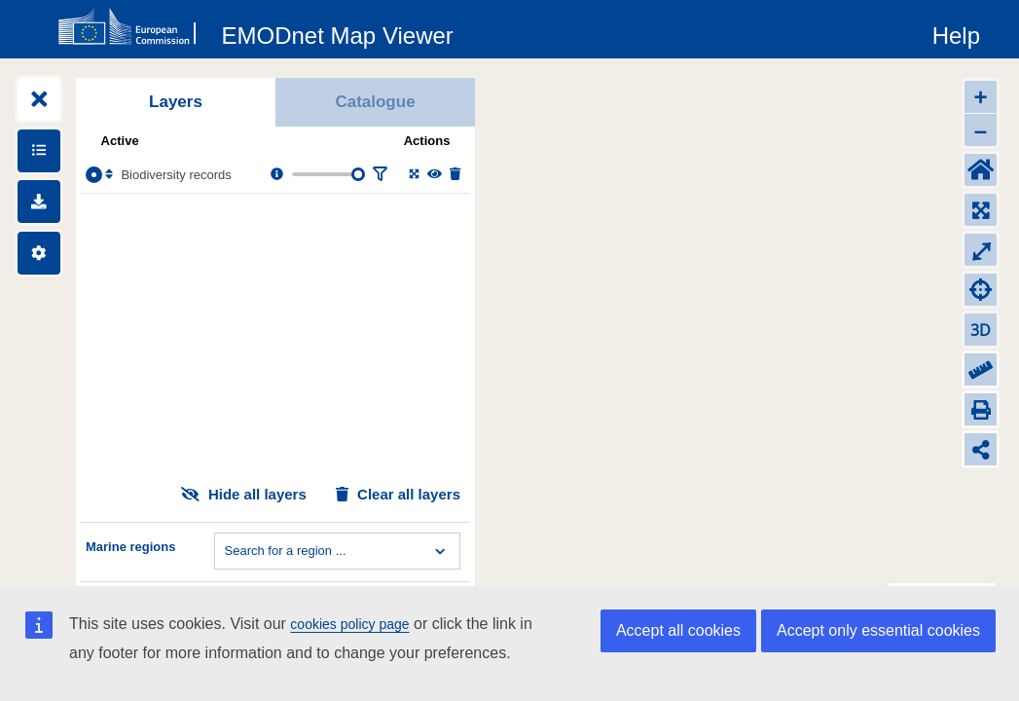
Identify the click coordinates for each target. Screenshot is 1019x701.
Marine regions (130, 546)
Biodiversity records (176, 174)
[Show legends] (39, 150)
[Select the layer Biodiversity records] (94, 174)
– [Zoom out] (980, 130)
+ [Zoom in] (980, 97)
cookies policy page (349, 624)
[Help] (956, 32)
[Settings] (39, 253)
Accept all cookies (678, 630)
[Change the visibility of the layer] (434, 175)
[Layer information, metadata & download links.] (277, 175)
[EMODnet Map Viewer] (338, 32)
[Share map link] (981, 449)
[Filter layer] (379, 175)
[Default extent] (980, 170)
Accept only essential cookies (878, 630)
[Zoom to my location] (980, 290)
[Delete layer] (455, 175)
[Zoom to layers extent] (980, 210)
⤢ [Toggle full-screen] (981, 250)
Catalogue (375, 101)
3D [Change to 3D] (980, 330)
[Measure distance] (981, 369)
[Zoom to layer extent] (414, 175)
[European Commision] (131, 27)
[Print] (981, 409)
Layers (175, 101)
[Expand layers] (39, 99)
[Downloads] (39, 201)
